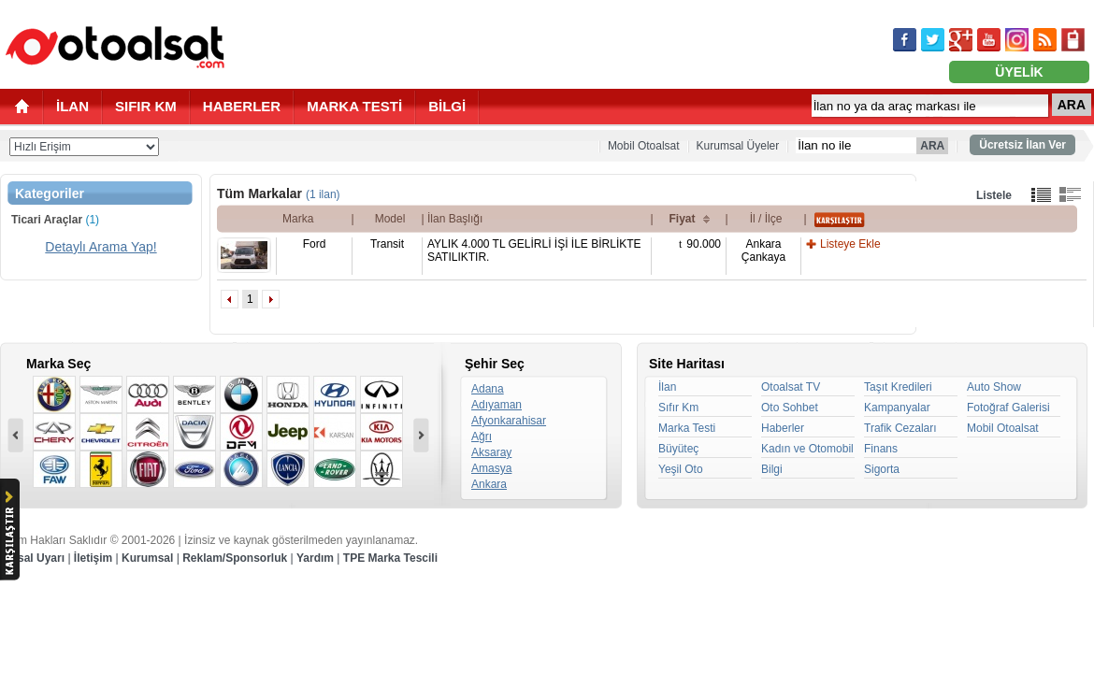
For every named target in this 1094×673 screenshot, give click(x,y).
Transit (387, 244)
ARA (1072, 104)
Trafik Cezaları (900, 428)
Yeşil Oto (680, 469)
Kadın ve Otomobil (807, 448)
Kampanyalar (897, 407)
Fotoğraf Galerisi (1008, 407)
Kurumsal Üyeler (738, 145)
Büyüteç (678, 448)
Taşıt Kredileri (898, 387)
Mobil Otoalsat (644, 145)
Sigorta (882, 469)
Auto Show (994, 387)
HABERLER (242, 106)
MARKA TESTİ (354, 106)
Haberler (782, 428)
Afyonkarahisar (508, 420)
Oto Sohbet (789, 407)
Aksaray (491, 452)
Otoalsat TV (790, 387)
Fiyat (682, 218)
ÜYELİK (1019, 71)
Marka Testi (686, 428)
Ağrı (481, 436)
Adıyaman (496, 404)
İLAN (72, 106)
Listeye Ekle (850, 244)
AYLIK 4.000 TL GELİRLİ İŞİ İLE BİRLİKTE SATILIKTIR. (534, 250)
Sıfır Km (678, 407)
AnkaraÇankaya (763, 250)
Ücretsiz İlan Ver (1022, 144)
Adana (487, 388)
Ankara (489, 484)
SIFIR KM (146, 106)
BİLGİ (447, 106)
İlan (667, 387)
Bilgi (772, 469)
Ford (314, 244)
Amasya (491, 468)
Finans (881, 448)
